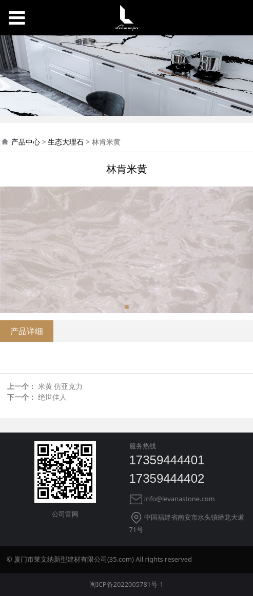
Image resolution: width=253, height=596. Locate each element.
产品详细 (26, 331)
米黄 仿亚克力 (60, 386)
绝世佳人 (52, 397)
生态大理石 (66, 142)
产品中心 (25, 142)
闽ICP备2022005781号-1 (126, 584)
